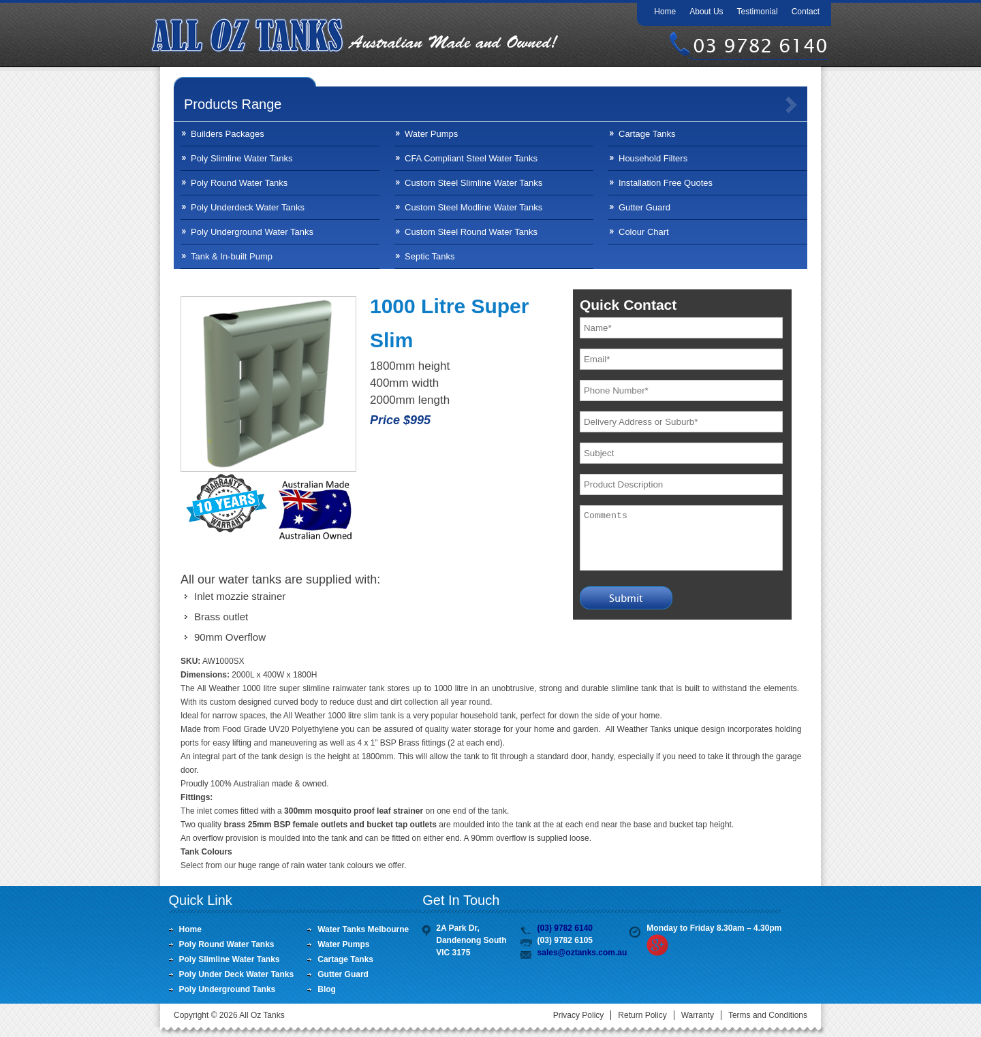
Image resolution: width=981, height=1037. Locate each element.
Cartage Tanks (647, 134)
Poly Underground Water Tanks (252, 232)
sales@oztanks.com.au (582, 952)
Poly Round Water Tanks (239, 183)
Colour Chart (644, 232)
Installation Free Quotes (666, 183)
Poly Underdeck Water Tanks (248, 207)
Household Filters (653, 158)
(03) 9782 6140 (565, 928)
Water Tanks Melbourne (363, 929)
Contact (806, 11)
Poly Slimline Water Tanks (242, 158)
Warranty (697, 1015)
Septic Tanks (429, 256)
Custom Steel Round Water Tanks (471, 232)
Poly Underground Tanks (227, 989)
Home (665, 11)
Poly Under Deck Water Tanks (236, 974)
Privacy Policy (578, 1015)
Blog (326, 989)
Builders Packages (227, 134)
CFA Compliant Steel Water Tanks (471, 158)
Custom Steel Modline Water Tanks (473, 207)
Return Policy (642, 1015)
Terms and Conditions (767, 1015)
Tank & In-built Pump (231, 256)
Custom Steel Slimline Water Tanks (473, 183)
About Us (706, 11)
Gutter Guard (644, 207)
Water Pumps (431, 134)
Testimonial (757, 11)
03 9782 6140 (760, 46)
